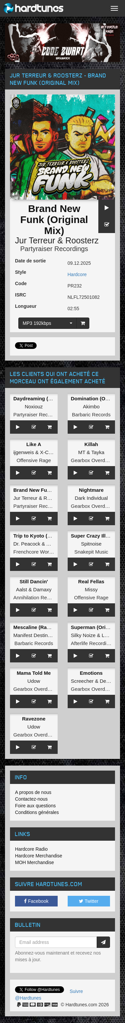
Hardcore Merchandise (38, 855)
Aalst (21, 589)
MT (81, 452)
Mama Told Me (34, 673)
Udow (33, 681)
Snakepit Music (91, 552)
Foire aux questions (35, 805)
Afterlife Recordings (93, 643)
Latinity (110, 635)
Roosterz (82, 240)
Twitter (88, 901)
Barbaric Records (91, 414)
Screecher (82, 681)
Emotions (91, 673)
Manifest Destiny (31, 635)
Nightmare (91, 490)
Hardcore (77, 274)
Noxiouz (34, 406)
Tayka (97, 452)
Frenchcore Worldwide (38, 552)
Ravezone (33, 719)
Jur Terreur (35, 240)
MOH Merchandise (34, 862)
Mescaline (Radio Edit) (40, 627)
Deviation (110, 681)
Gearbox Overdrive (92, 460)
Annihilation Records (36, 597)
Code (21, 283)
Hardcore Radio (31, 849)
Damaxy (42, 589)
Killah (91, 444)
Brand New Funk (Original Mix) (49, 490)
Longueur (26, 306)
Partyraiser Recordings (54, 248)
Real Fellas (91, 581)
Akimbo (91, 406)
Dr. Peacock (26, 544)
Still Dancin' (34, 581)
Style (20, 272)
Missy (91, 589)
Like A (33, 444)
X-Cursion (51, 452)
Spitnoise (91, 544)
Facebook (36, 901)
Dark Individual (91, 498)
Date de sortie (30, 260)
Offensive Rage (34, 460)
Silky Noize (83, 635)
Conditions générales (37, 812)
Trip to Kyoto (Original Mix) (45, 536)
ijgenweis (23, 452)
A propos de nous (33, 792)
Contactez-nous (31, 799)
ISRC (20, 294)
